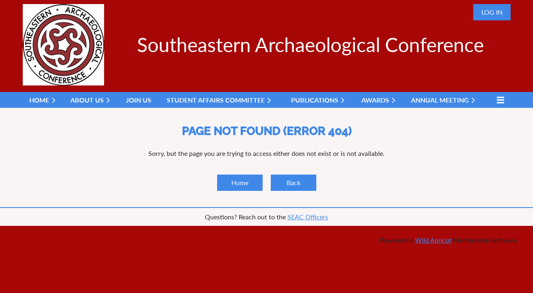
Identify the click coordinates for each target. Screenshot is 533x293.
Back (293, 182)
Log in (492, 12)
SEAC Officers (307, 217)
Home (239, 182)
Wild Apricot (433, 240)
